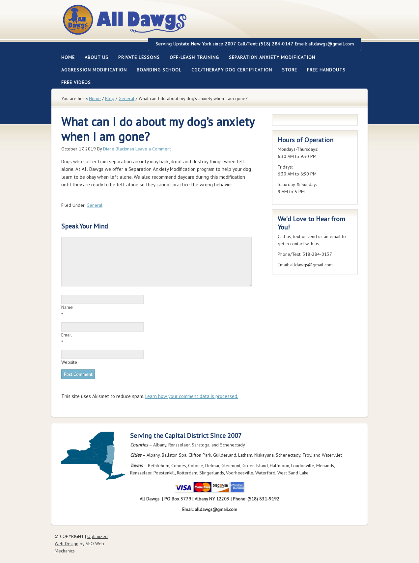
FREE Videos (76, 82)
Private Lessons (136, 57)
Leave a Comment (153, 149)
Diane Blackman (118, 149)
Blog (109, 98)
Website (69, 362)
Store (289, 70)
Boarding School (157, 70)
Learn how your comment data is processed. (191, 396)
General (94, 205)
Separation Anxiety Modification (272, 57)
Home (68, 57)
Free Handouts (326, 70)
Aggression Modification (91, 70)
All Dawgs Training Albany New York (161, 23)
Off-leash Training (192, 57)
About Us (94, 57)
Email (66, 335)
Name (67, 307)
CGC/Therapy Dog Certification (231, 70)
